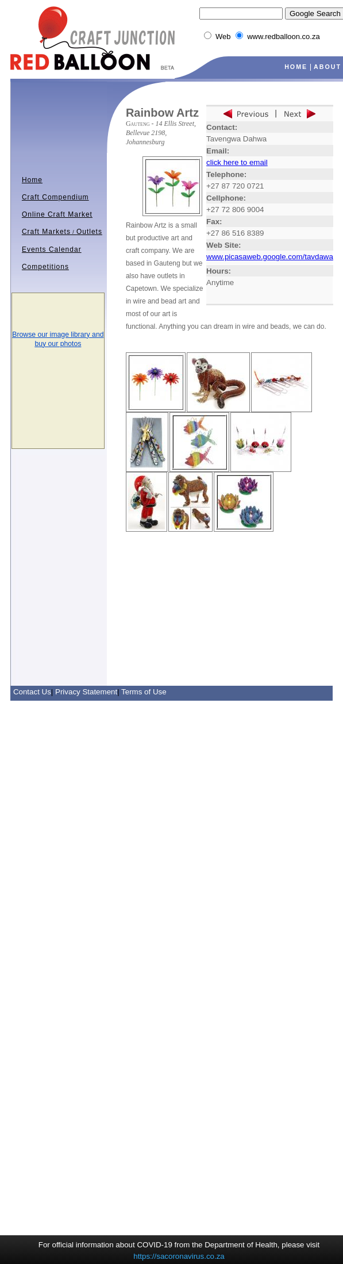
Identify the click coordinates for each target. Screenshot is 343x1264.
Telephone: (226, 174)
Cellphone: (226, 198)
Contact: (221, 127)
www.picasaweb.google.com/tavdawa (269, 256)
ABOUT (327, 66)
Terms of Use (144, 691)
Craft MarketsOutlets (62, 232)
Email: (217, 151)
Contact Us (32, 691)
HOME (295, 66)
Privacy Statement (86, 691)
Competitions (45, 267)
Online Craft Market (57, 214)
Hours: (218, 271)
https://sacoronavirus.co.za (179, 1256)
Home (32, 180)
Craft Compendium (55, 197)
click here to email (237, 162)
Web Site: (223, 245)
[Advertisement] (172, 568)
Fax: (214, 221)
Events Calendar (52, 249)
